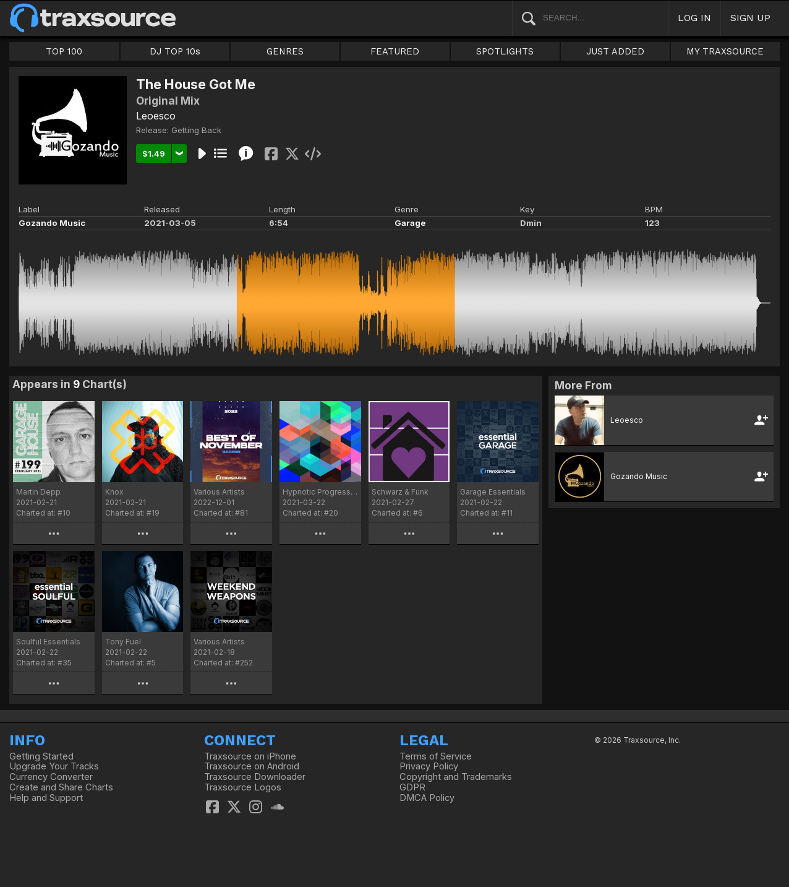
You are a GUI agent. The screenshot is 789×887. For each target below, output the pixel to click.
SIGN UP (750, 18)
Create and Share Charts (61, 787)
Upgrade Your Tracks (54, 766)
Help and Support (46, 797)
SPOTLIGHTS (505, 51)
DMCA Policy (426, 797)
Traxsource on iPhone (250, 756)
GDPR (412, 787)
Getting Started (41, 756)
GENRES (285, 51)
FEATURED (394, 51)
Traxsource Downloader (254, 776)
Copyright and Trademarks (455, 776)
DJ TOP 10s (175, 51)
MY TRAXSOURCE (725, 51)
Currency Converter (51, 776)
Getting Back (196, 130)
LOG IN (694, 18)
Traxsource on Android (251, 766)
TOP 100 (64, 51)
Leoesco (156, 116)
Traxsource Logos (242, 787)
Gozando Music (52, 223)
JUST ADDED (615, 51)
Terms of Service (435, 756)
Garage (410, 223)
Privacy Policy (428, 766)
